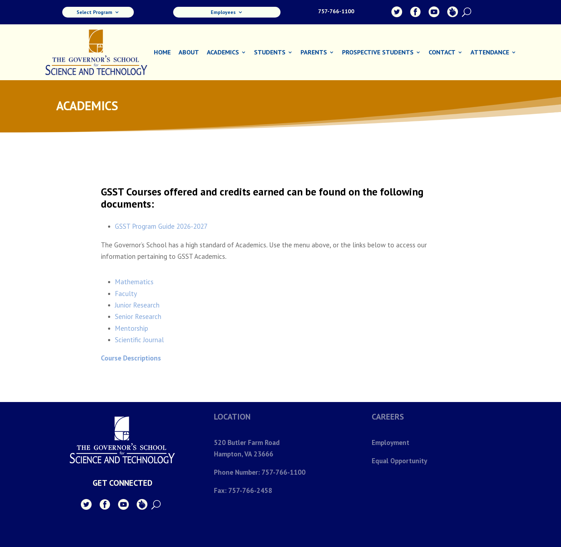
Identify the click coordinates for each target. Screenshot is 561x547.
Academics (223, 53)
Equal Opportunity (399, 460)
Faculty (126, 293)
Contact (442, 53)
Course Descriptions (131, 358)
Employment (390, 442)
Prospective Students (378, 53)
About (189, 53)
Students (270, 53)
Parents (314, 53)
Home (162, 53)
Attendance (489, 53)
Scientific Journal (139, 339)
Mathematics (134, 281)
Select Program (94, 12)
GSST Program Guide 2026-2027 (161, 226)
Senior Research (138, 316)
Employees (223, 12)
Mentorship (131, 328)
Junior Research (137, 305)
